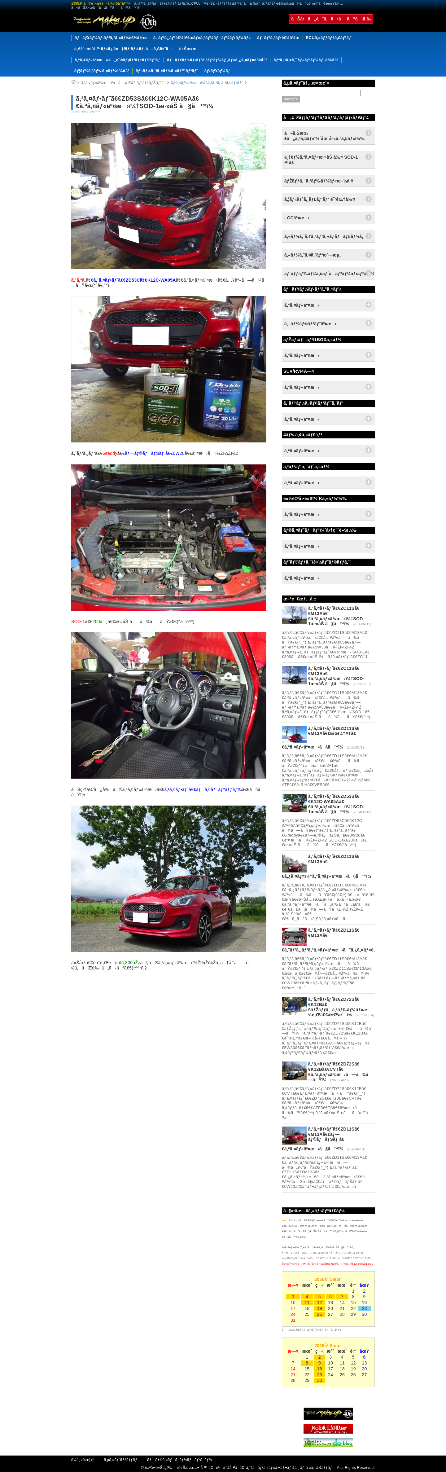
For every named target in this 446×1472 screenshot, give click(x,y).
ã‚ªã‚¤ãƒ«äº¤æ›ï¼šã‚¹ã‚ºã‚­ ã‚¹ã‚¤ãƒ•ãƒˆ (207, 83)
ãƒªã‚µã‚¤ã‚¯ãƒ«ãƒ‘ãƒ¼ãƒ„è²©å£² (305, 60)
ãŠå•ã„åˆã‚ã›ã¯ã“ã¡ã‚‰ (331, 18)
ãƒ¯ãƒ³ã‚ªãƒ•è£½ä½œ (278, 37)
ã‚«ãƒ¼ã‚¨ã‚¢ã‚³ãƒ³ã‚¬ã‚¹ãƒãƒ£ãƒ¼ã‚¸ (324, 236)
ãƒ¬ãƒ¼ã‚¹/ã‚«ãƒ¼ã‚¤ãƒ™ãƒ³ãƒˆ (167, 70)
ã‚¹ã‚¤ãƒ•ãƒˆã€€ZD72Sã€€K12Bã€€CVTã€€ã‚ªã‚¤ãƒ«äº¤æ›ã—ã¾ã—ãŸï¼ (340, 1071)
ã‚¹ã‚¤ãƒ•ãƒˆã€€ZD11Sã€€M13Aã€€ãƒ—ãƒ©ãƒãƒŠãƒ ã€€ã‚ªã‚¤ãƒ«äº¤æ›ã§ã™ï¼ (321, 1139)
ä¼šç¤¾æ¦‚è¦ (84, 1460)
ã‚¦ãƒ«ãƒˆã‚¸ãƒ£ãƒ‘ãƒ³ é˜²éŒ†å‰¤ (319, 199)
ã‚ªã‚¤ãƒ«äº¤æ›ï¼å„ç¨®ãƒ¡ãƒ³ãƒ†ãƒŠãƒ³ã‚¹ (123, 83)
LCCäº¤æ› (296, 217)
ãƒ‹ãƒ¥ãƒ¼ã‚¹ (217, 70)
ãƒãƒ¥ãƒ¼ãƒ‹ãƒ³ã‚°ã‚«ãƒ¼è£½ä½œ (111, 37)
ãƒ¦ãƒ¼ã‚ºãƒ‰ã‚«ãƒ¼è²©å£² (101, 70)
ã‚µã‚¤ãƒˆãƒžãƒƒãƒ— (122, 1460)
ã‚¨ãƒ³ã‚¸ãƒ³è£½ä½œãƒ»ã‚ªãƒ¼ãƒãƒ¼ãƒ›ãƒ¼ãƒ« (202, 37)
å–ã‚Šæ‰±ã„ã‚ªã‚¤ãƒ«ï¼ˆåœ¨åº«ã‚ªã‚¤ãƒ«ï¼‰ (324, 136)
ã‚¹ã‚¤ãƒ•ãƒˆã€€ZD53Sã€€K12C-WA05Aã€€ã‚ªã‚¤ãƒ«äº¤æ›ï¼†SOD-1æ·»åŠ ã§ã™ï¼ (336, 804)
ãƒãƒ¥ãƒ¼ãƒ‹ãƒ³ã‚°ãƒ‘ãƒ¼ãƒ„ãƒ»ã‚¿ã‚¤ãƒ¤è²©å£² (217, 60)
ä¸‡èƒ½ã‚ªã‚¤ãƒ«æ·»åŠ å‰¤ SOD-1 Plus (321, 160)
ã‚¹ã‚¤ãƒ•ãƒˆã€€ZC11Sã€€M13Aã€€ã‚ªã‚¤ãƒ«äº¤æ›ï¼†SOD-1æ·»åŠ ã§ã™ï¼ (336, 616)
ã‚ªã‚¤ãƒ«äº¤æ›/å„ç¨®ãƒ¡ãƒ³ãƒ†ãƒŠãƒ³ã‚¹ (117, 60)
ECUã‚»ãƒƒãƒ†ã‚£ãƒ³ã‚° (329, 37)
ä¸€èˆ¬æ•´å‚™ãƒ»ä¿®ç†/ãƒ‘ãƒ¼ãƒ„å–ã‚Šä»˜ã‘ (123, 48)
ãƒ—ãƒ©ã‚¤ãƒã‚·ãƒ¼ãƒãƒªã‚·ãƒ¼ (179, 1460)
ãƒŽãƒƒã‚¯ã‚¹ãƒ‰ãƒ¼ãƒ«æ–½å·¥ (318, 180)
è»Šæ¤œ (188, 48)
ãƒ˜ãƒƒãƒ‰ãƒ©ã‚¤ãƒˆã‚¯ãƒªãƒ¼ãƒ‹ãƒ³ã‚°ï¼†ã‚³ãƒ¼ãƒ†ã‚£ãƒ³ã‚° (329, 273)
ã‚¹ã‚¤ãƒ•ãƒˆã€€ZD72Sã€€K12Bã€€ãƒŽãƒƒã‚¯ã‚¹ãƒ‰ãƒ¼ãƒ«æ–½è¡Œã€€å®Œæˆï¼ (339, 1007)
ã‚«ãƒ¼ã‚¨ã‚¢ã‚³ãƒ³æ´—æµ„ (313, 255)
